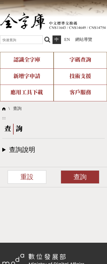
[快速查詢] (21, 39)
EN (67, 39)
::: (2, 2)
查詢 (17, 108)
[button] (53, 149)
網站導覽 (83, 39)
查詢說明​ (22, 149)
